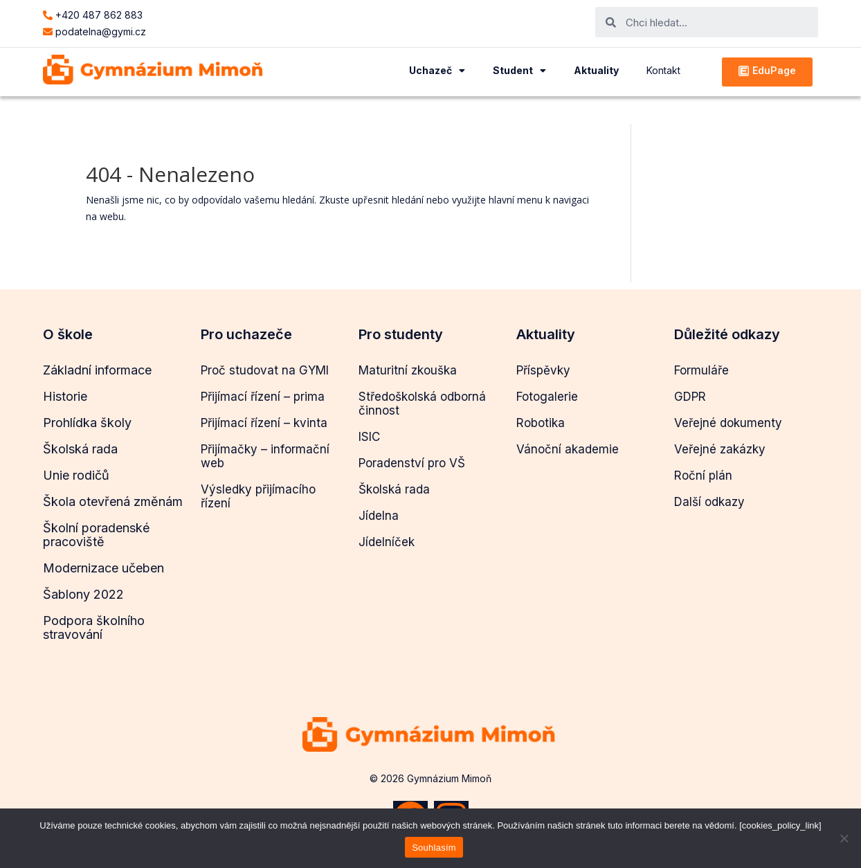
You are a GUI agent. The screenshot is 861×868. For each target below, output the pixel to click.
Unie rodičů (76, 475)
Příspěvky (543, 370)
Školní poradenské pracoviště (96, 535)
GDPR (690, 397)
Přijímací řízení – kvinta (264, 423)
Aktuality (596, 70)
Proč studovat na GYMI (265, 370)
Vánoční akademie (567, 449)
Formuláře (701, 370)
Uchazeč (437, 70)
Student (519, 70)
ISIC (369, 437)
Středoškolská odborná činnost (422, 403)
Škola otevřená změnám (113, 501)
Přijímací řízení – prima (263, 397)
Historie (65, 396)
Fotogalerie (547, 397)
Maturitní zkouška (408, 370)
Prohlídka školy (87, 422)
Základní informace (97, 370)
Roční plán (703, 475)
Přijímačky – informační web (265, 456)
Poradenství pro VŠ (412, 463)
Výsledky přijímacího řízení (258, 496)
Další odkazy (709, 502)
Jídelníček (387, 542)
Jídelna (379, 516)
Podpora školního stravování (94, 627)
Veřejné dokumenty (728, 423)
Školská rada (80, 449)
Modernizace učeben (103, 568)
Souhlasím (434, 847)
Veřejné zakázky (719, 449)
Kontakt (663, 70)
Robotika (540, 423)
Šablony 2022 (83, 594)
